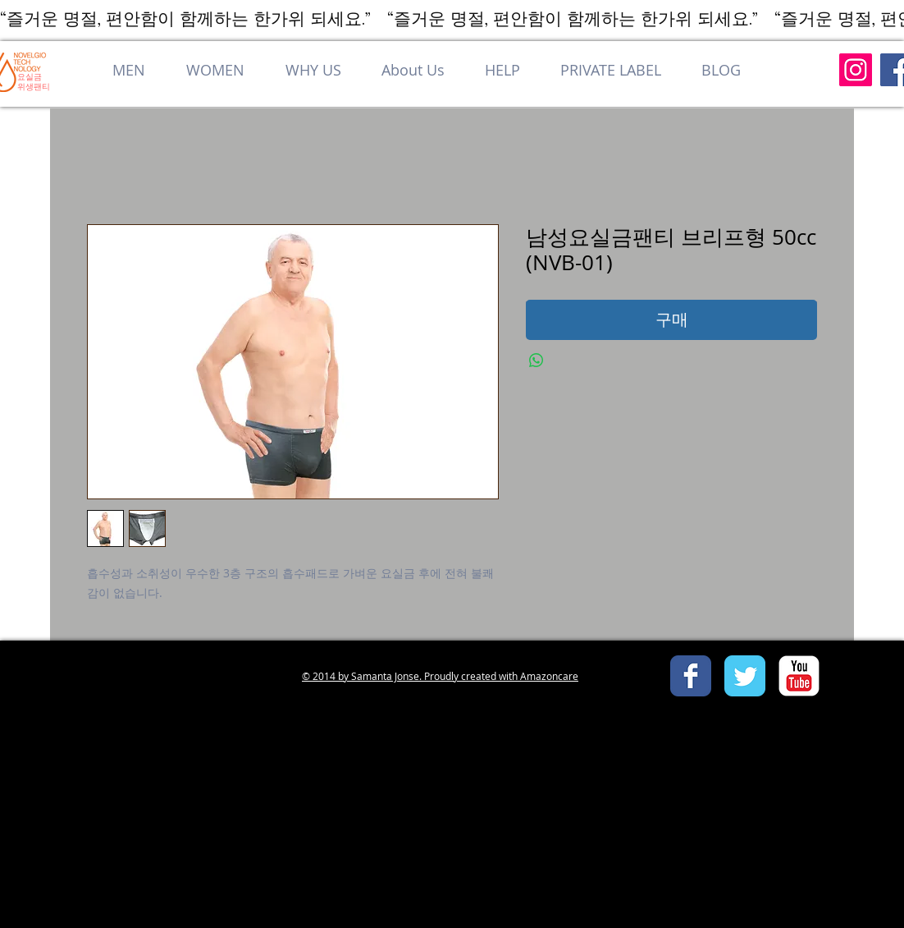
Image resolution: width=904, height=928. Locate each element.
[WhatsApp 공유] (536, 360)
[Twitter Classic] (744, 675)
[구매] (671, 320)
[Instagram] (855, 69)
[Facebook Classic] (690, 675)
